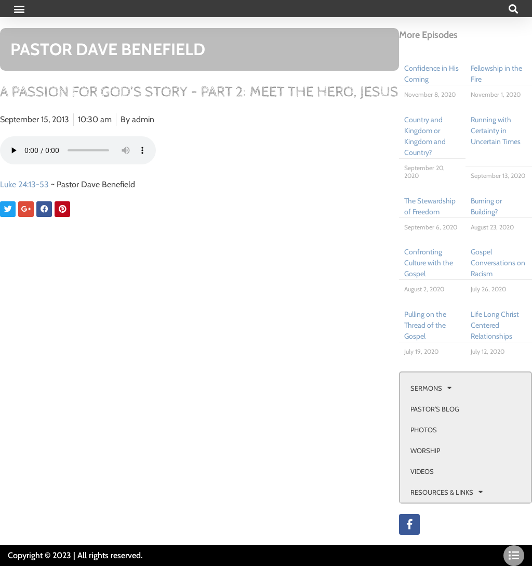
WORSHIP (425, 450)
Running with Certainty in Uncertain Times (496, 130)
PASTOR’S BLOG (434, 409)
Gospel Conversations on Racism (498, 262)
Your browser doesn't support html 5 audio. (78, 150)
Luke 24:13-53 (24, 184)
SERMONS (430, 387)
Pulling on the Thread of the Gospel (425, 325)
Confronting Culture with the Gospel (428, 262)
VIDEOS (422, 471)
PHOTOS (423, 430)
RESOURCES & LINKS (446, 491)
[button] (19, 8)
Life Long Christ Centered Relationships (495, 325)
